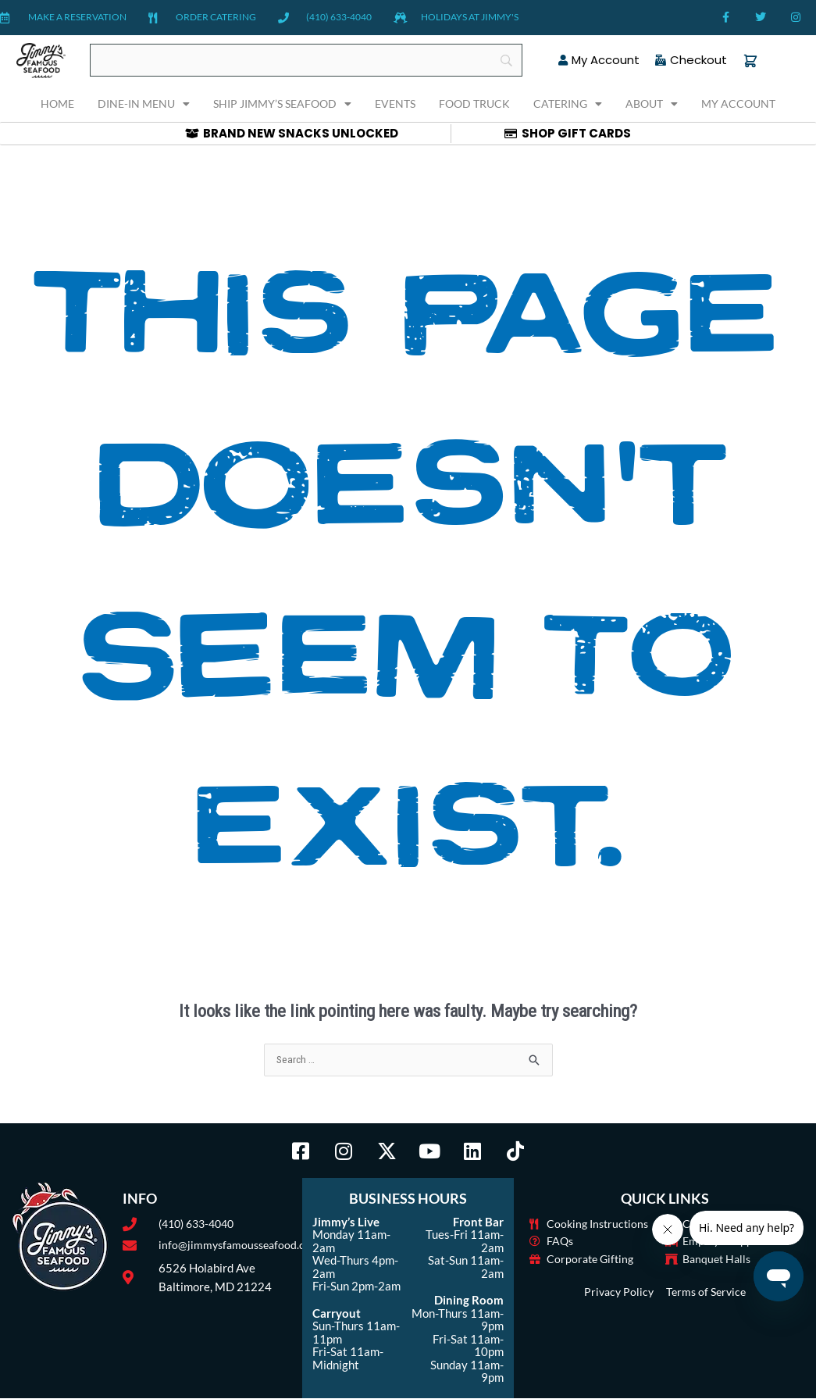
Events (395, 103)
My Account (738, 103)
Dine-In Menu (144, 104)
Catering (567, 104)
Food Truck (474, 103)
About (651, 104)
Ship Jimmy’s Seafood (282, 104)
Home (57, 103)
